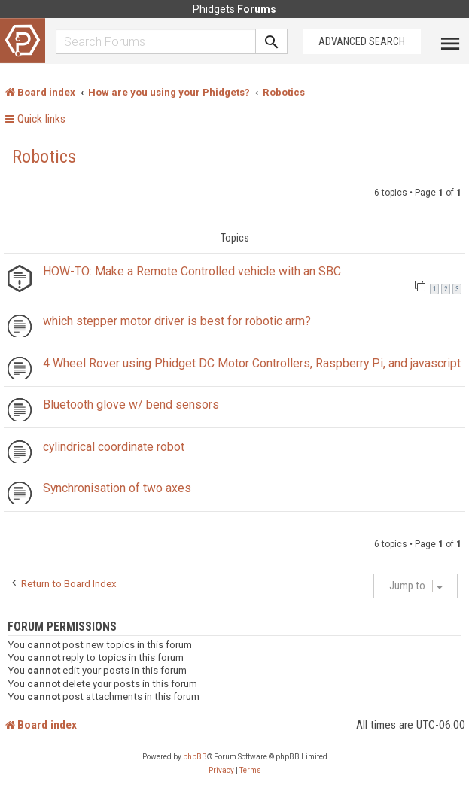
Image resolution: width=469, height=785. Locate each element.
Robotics (44, 156)
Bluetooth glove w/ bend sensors (131, 404)
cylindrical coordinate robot (113, 447)
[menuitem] (221, 770)
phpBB (195, 757)
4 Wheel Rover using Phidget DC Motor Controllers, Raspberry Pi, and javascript (252, 363)
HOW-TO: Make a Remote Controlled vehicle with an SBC (192, 271)
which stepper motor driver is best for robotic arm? (177, 321)
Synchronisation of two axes (117, 488)
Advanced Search (361, 41)
